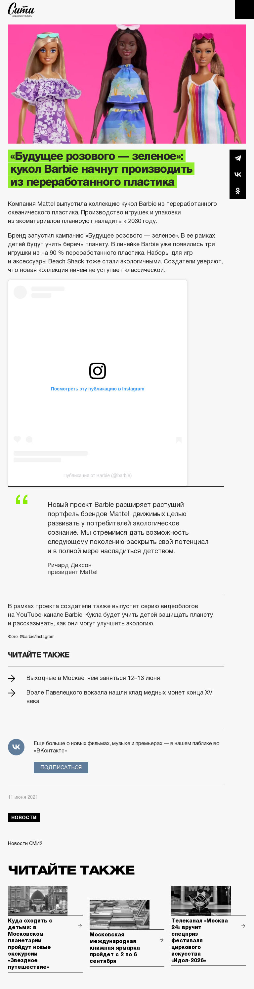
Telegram (238, 158)
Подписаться (61, 767)
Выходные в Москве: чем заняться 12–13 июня (93, 678)
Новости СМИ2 (25, 843)
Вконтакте (238, 174)
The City (21, 9)
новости (23, 817)
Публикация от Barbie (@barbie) (98, 475)
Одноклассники (238, 191)
